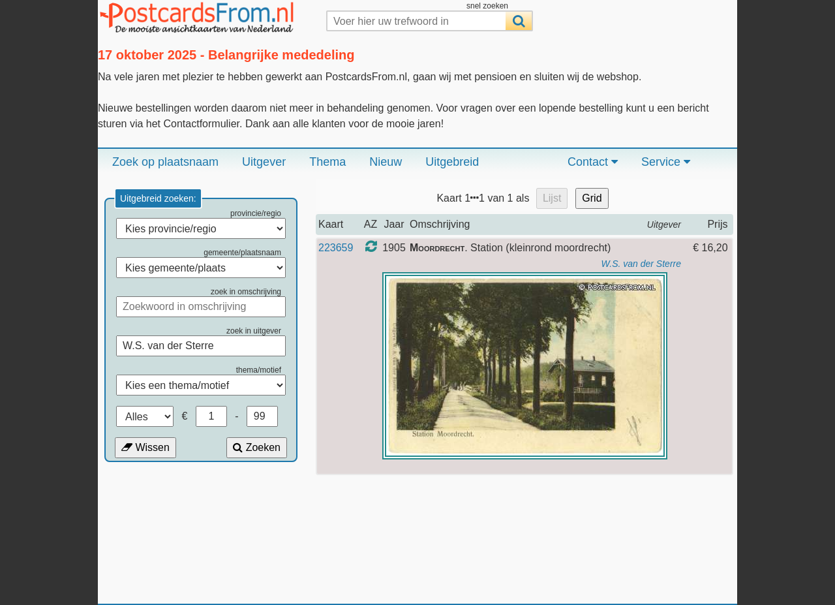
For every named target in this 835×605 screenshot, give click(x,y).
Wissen (145, 447)
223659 (335, 247)
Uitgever (264, 161)
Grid (591, 198)
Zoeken (257, 447)
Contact (593, 161)
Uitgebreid (452, 161)
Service (665, 161)
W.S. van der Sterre (641, 263)
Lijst (552, 198)
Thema (327, 161)
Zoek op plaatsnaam (165, 161)
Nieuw (385, 161)
